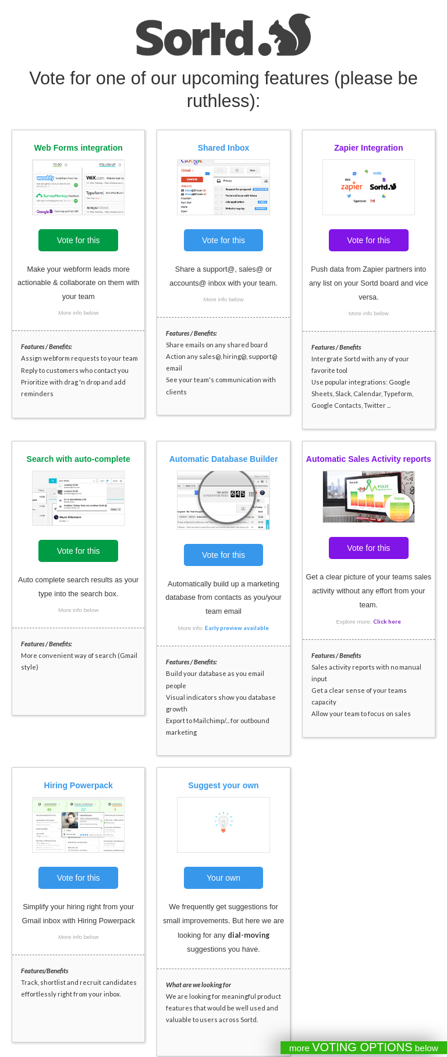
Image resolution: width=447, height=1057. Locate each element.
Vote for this (78, 240)
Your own (223, 877)
